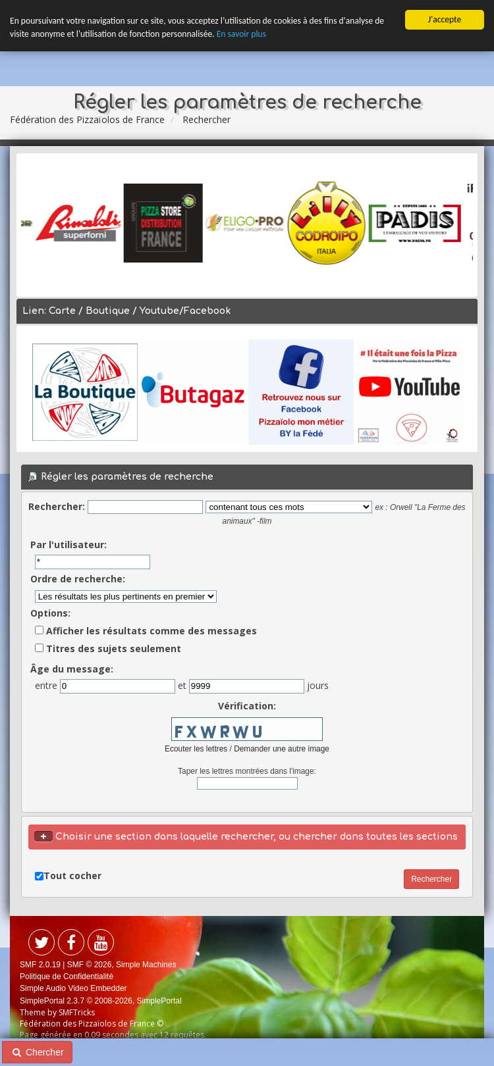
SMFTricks (77, 1012)
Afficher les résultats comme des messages (146, 630)
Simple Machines (146, 964)
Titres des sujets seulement (108, 648)
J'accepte (444, 19)
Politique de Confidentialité (66, 976)
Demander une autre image (281, 748)
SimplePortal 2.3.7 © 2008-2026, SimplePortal (101, 1000)
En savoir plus (241, 33)
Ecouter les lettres (196, 748)
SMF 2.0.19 (40, 964)
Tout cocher (72, 875)
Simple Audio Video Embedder (73, 988)
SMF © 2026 (89, 964)
